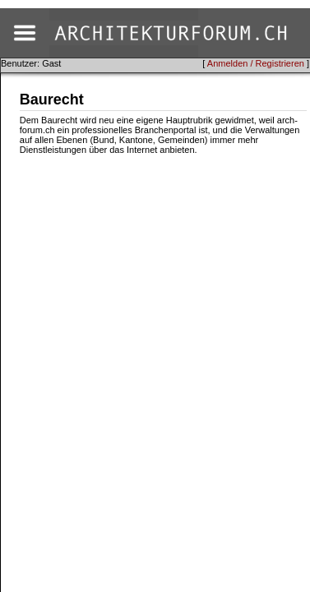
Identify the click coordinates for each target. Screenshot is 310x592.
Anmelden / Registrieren (255, 63)
